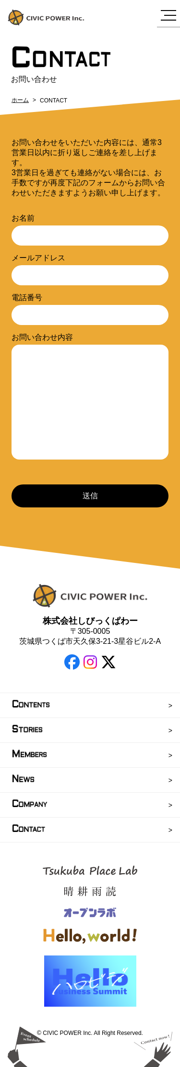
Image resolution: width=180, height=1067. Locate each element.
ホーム (20, 100)
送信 (90, 496)
